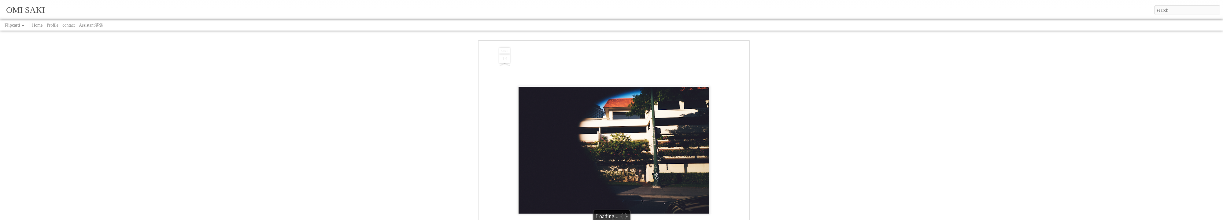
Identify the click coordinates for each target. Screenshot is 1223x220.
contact (68, 25)
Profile (52, 25)
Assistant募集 (91, 25)
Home (37, 25)
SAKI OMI (638, 132)
